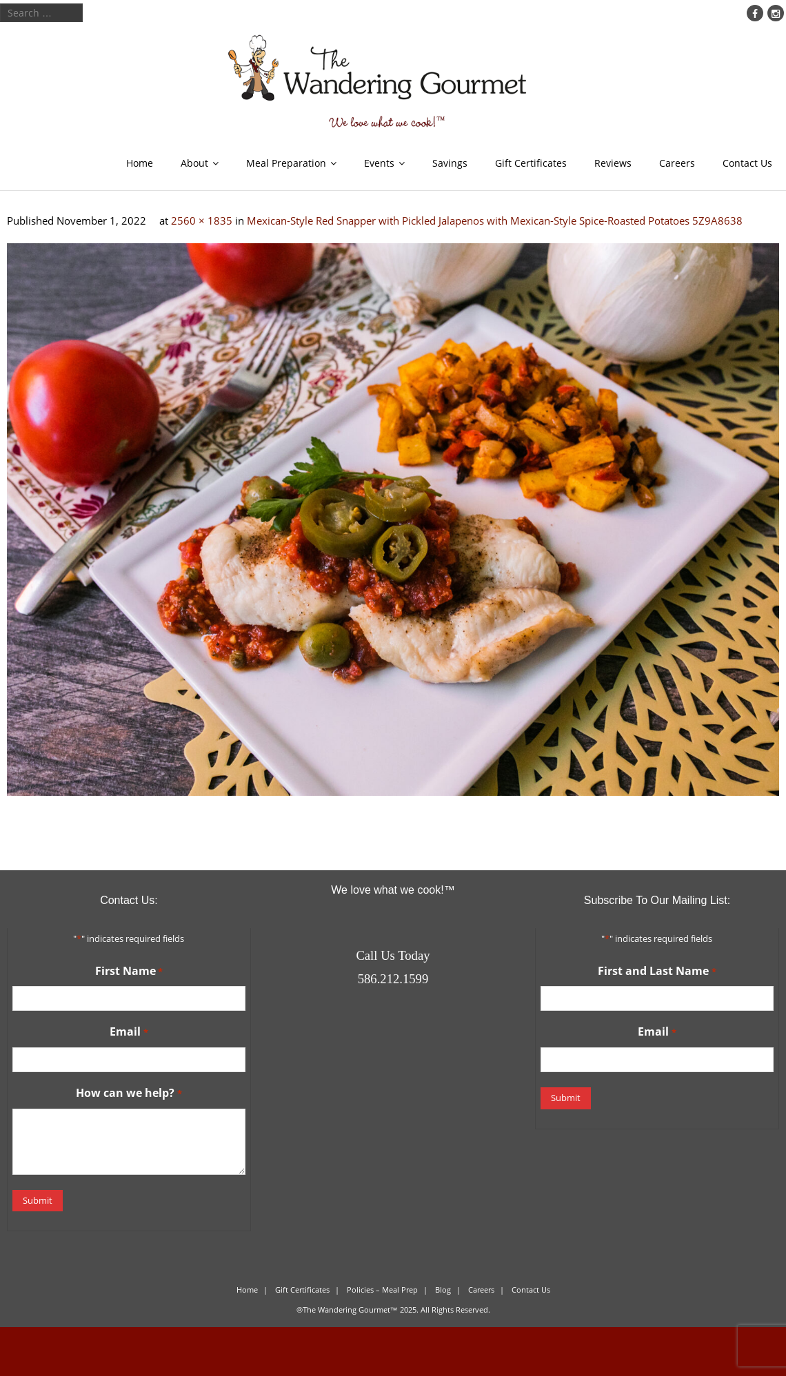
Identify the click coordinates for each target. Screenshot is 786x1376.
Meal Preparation (286, 163)
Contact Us (747, 163)
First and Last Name (657, 971)
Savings (449, 163)
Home (139, 163)
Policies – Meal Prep (382, 1289)
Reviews (613, 163)
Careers (677, 163)
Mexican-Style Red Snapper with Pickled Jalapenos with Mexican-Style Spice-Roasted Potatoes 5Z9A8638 (495, 220)
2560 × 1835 (201, 220)
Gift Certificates (531, 163)
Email (129, 1032)
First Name (129, 971)
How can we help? (128, 1093)
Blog (443, 1289)
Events (379, 163)
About (194, 163)
